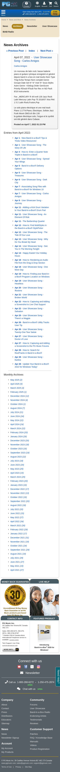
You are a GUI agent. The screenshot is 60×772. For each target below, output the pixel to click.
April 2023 (17, 473)
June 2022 (17, 513)
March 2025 (17, 388)
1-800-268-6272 (30, 14)
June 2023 (17, 465)
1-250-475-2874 (42, 14)
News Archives (30, 20)
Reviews (34, 723)
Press (4, 712)
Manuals (34, 741)
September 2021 (19, 550)
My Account (7, 748)
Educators (6, 719)
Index (32, 51)
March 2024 (17, 428)
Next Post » (47, 51)
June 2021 (17, 562)
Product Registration (40, 749)
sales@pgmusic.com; (25, 763)
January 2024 (18, 436)
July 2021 (16, 558)
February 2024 (19, 432)
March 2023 (17, 477)
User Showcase (49, 26)
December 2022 (19, 489)
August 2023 (18, 457)
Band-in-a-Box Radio (40, 712)
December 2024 (19, 396)
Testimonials (36, 719)
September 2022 (19, 501)
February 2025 (18, 392)
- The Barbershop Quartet (30, 221)
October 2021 (18, 546)
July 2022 (16, 509)
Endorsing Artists (38, 716)
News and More (15, 20)
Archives (17, 26)
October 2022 (18, 497)
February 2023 (19, 481)
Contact (5, 708)
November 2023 (19, 444)
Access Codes (14, 640)
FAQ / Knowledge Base (41, 737)
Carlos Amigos (20, 66)
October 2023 (18, 448)
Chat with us (29, 689)
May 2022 (16, 517)
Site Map (28, 767)
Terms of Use (6, 767)
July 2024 (16, 412)
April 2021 (17, 570)
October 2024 (18, 404)
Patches (34, 734)
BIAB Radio (8, 32)
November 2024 (19, 400)
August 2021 (18, 554)
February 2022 (19, 529)
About (4, 704)
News (5, 26)
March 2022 (17, 525)
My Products (7, 752)
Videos (33, 745)
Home (3, 20)
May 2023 (16, 469)
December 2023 (19, 440)
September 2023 (19, 453)
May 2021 (16, 566)
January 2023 (18, 485)
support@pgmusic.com (9, 645)
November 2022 (19, 493)
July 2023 (16, 461)
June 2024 (17, 416)
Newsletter (32, 26)
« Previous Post (15, 51)
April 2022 (17, 521)
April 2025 (16, 384)
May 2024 (16, 420)
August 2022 (18, 505)
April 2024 (17, 424)
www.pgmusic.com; (8, 763)
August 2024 (17, 408)
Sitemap (5, 723)
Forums (33, 704)
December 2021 (19, 537)
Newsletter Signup (10, 737)
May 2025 (16, 380)
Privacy (18, 767)
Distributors (6, 716)
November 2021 (19, 542)
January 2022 (18, 533)
